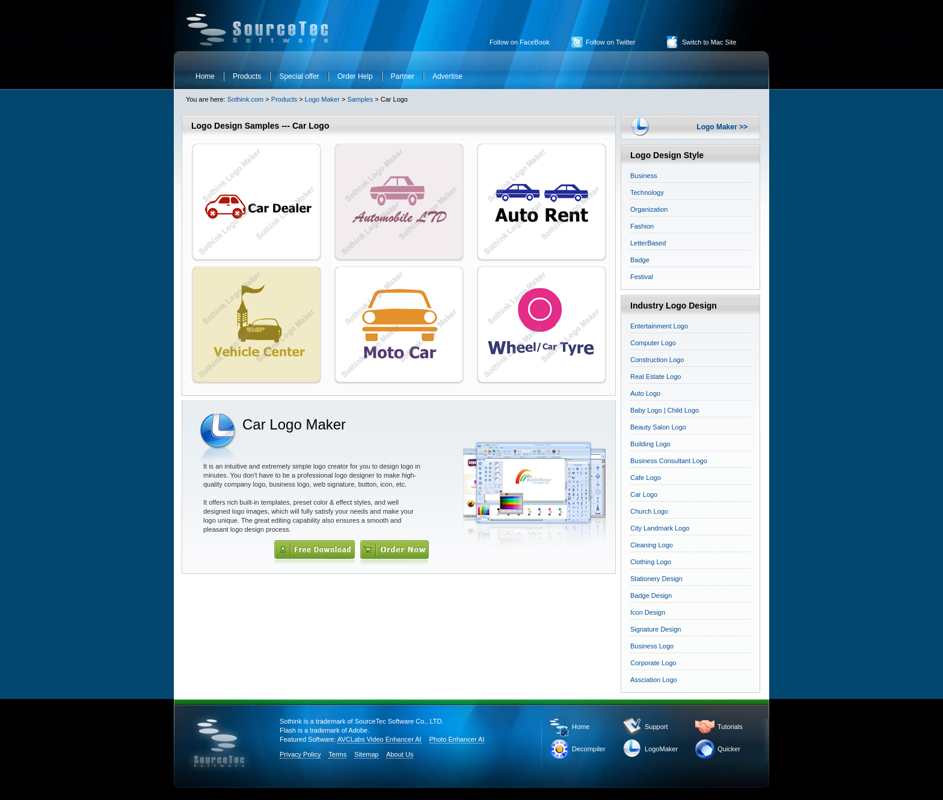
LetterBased (648, 243)
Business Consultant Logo (668, 460)
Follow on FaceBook (520, 42)
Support (656, 726)
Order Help (355, 76)
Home (205, 76)
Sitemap (366, 754)
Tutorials (730, 726)
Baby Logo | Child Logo (664, 410)
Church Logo (649, 511)
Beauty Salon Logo (658, 427)
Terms (337, 754)
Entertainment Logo (659, 326)
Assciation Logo (653, 679)
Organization (649, 209)
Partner (402, 76)
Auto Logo (645, 393)
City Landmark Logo (659, 528)
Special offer (299, 76)
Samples (360, 99)
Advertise (447, 76)
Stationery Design (656, 578)
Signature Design (655, 629)
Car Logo (643, 494)
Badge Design (651, 595)
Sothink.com (245, 99)
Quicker (728, 748)
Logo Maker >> (722, 127)
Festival (641, 276)
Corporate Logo (653, 662)
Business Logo (652, 646)
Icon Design (647, 612)
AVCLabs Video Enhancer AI (379, 739)
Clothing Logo (650, 561)
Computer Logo (653, 342)
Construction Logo (657, 359)
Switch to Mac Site (709, 42)
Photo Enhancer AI (457, 739)
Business (643, 175)
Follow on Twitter (610, 42)
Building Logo (650, 444)
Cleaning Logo (651, 545)
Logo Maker (322, 99)
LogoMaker (661, 748)
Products (247, 76)
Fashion (642, 226)
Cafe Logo (645, 477)
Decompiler (589, 748)
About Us (399, 754)
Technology (647, 192)
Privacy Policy (300, 754)
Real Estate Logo (655, 376)
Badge (640, 259)
